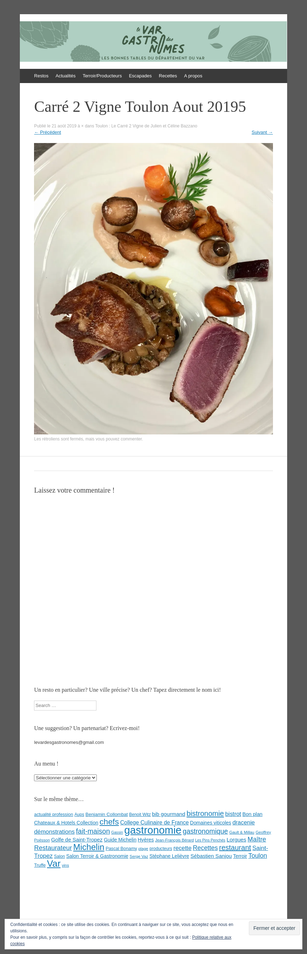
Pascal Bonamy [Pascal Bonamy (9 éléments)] (121, 848)
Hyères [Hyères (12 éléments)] (146, 840)
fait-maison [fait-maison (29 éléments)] (93, 831)
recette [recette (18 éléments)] (182, 848)
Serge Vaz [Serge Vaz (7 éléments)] (139, 856)
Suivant (262, 132)
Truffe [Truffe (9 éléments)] (40, 865)
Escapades (140, 75)
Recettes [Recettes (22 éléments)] (205, 847)
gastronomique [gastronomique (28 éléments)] (205, 831)
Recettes (168, 75)
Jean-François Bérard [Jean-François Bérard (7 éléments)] (174, 840)
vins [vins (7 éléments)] (65, 865)
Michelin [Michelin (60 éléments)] (89, 847)
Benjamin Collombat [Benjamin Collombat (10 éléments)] (106, 814)
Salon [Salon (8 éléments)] (59, 856)
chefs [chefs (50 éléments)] (109, 821)
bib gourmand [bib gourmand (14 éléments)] (168, 814)
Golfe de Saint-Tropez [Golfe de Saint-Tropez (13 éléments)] (76, 840)
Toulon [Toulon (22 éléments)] (258, 855)
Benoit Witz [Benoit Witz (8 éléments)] (140, 814)
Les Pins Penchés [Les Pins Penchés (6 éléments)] (210, 840)
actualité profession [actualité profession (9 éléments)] (53, 814)
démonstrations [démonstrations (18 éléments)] (54, 831)
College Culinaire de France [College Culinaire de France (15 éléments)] (154, 822)
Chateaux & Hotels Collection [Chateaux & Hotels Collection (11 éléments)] (66, 823)
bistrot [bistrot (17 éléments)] (233, 814)
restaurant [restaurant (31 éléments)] (235, 847)
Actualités (66, 75)
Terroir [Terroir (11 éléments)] (240, 856)
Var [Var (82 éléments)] (54, 863)
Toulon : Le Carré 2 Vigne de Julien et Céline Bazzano (146, 126)
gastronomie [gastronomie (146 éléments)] (152, 830)
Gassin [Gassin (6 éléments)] (117, 832)
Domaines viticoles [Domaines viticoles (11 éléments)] (210, 823)
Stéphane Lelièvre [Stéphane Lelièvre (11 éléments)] (169, 856)
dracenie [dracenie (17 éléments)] (244, 822)
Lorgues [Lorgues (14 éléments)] (236, 840)
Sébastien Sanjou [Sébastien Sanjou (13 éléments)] (211, 856)
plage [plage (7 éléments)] (143, 848)
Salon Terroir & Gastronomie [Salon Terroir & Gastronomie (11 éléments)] (97, 856)
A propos (193, 75)
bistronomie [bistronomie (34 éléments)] (205, 813)
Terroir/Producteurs (102, 75)
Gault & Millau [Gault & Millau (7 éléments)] (242, 832)
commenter (131, 439)
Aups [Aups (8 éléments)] (79, 814)
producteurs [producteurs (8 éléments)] (161, 848)
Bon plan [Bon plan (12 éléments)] (252, 814)
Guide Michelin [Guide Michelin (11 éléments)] (120, 840)
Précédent (47, 132)
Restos (41, 75)
